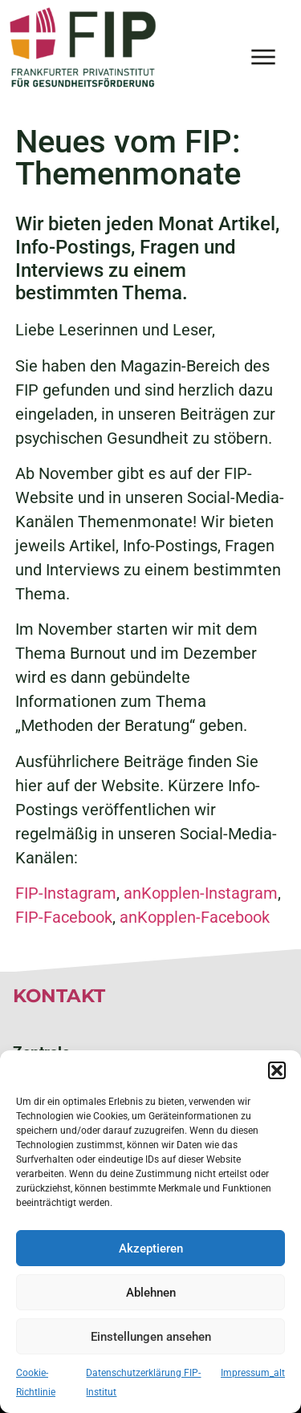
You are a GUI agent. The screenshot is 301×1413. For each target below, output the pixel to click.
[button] (277, 1070)
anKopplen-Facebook (195, 917)
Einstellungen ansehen (151, 1337)
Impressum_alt (253, 1372)
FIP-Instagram (65, 893)
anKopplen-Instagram (201, 893)
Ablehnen (151, 1292)
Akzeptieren (151, 1248)
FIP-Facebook (63, 917)
